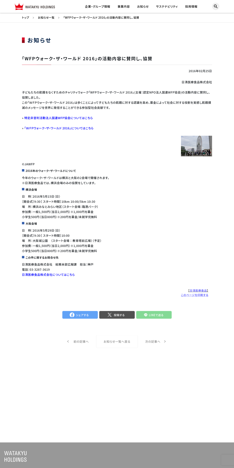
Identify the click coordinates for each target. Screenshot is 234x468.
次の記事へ (153, 346)
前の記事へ (81, 346)
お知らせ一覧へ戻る (117, 346)
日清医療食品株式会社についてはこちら (48, 274)
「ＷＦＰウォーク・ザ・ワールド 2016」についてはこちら (59, 128)
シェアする (82, 317)
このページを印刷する (194, 297)
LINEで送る (156, 317)
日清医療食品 (198, 293)
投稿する (119, 317)
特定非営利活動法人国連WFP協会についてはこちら (58, 118)
